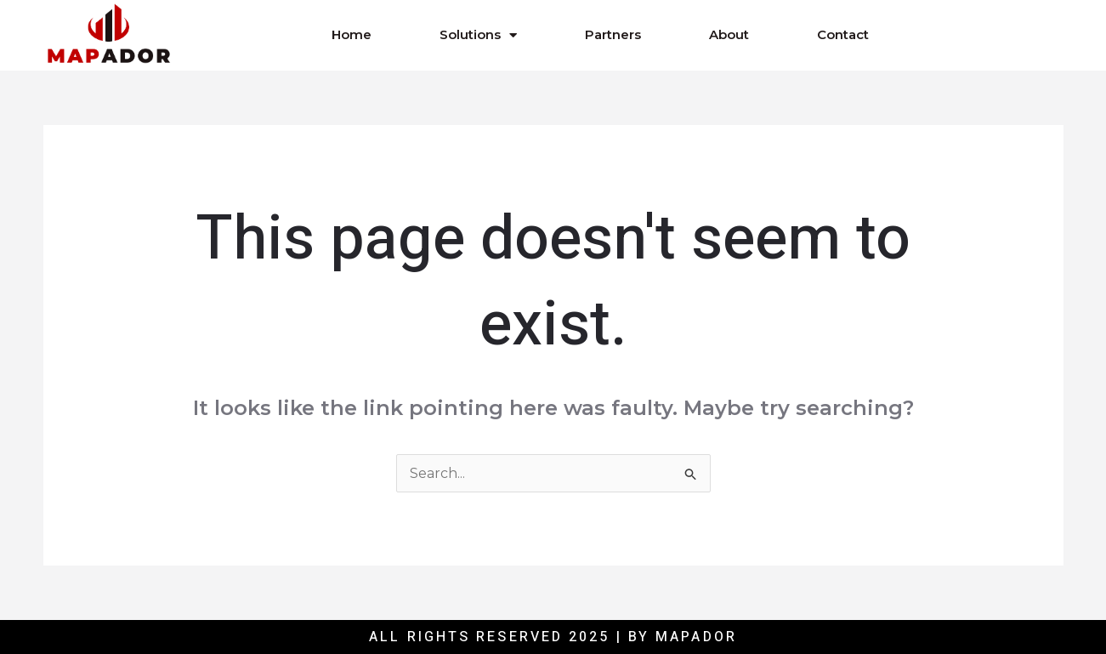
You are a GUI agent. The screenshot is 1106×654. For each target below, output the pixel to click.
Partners (613, 34)
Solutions (478, 35)
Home (352, 34)
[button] (971, 35)
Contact (843, 34)
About (729, 34)
